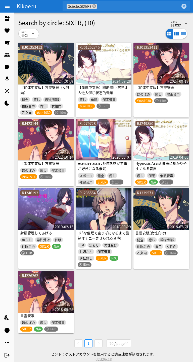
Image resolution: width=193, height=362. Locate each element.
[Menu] (7, 6)
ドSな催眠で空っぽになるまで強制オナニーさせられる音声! (103, 235)
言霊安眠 (27, 315)
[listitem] (7, 19)
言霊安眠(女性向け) (150, 232)
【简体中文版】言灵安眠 (154, 87)
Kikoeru (26, 6)
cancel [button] (94, 6)
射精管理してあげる (36, 232)
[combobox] (138, 6)
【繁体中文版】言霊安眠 (39, 163)
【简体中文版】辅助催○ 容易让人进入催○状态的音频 (103, 90)
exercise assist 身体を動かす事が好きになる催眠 (102, 166)
